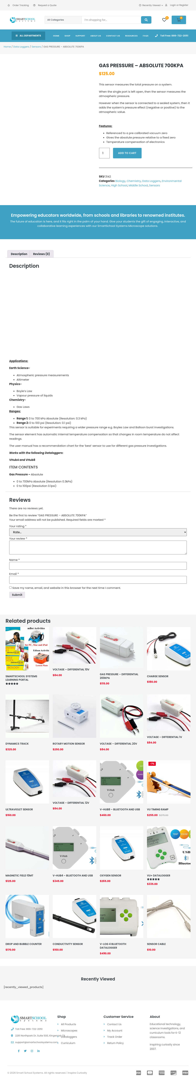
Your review (18, 538)
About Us (95, 35)
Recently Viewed (151, 5)
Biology (120, 181)
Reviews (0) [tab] (41, 254)
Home (56, 35)
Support (80, 35)
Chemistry (134, 181)
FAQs (146, 35)
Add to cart (127, 153)
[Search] (146, 20)
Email (14, 573)
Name (14, 559)
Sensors (36, 46)
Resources (131, 35)
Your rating (18, 526)
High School (119, 185)
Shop (67, 35)
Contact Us (113, 35)
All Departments (28, 35)
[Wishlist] (164, 20)
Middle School (138, 185)
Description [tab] (19, 254)
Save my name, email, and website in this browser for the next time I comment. (66, 587)
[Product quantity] (104, 153)
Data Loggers (21, 46)
